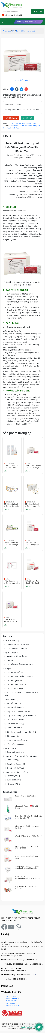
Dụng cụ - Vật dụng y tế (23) (16, 772)
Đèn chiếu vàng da (14, 744)
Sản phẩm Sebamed (15, 764)
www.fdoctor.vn (11, 1001)
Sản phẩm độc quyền (16, 656)
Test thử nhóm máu (15, 684)
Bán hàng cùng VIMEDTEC (27, 21)
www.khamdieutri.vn (13, 998)
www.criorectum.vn (12, 1005)
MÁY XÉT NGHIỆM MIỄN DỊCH (19, 664)
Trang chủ (7, 31)
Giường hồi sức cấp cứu (17, 740)
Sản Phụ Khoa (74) (12, 699)
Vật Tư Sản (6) (10, 748)
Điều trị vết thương (15, 768)
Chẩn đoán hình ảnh (15, 648)
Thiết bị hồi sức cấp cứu (17, 644)
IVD (13, 31)
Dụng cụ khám (13, 780)
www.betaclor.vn (11, 1003)
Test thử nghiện (13, 680)
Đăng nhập (9, 15)
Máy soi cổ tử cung (15, 707)
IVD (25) (8, 668)
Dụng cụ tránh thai (15, 752)
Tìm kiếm (37, 11)
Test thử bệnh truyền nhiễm (18, 676)
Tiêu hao (10, 660)
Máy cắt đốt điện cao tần (17, 711)
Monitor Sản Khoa (14, 719)
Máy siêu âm (12, 703)
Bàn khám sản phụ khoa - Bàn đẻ (21, 732)
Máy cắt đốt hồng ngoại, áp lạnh (20, 715)
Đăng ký (19, 15)
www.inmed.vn (11, 996)
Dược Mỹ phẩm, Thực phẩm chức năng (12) (23, 756)
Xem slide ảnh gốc (22, 80)
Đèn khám (11, 736)
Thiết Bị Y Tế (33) (12, 641)
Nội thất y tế (12, 776)
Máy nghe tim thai (14, 723)
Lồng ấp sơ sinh (14, 727)
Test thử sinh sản (14, 672)
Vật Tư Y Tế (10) (11, 652)
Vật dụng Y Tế (13, 784)
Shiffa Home (12, 759)
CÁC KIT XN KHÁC (14, 688)
